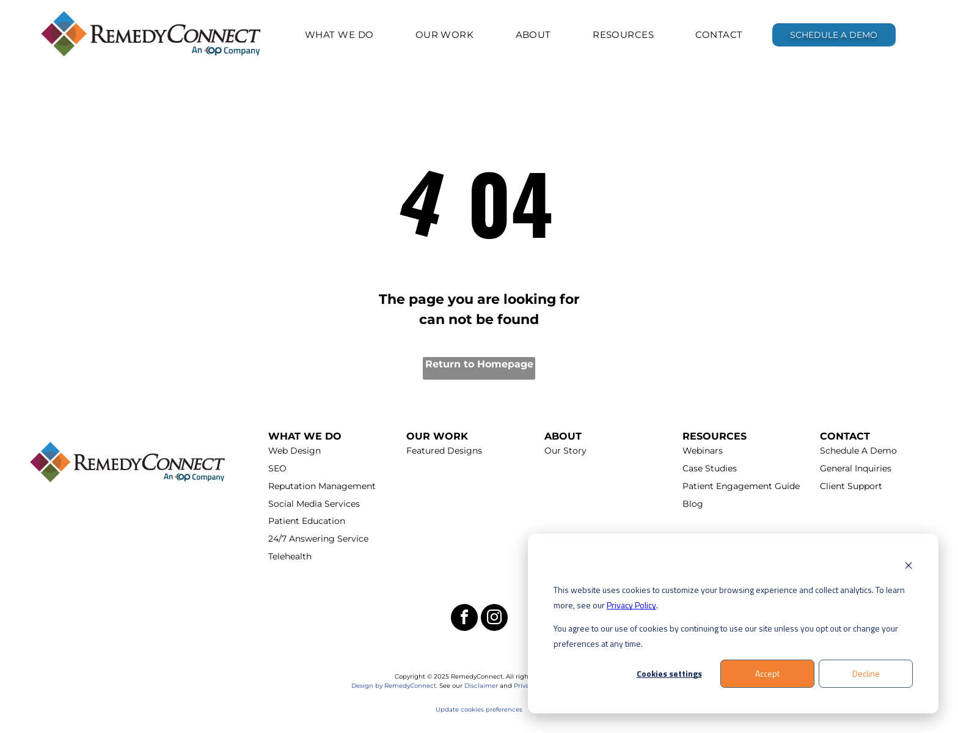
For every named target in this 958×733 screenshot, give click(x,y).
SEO (277, 468)
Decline (866, 673)
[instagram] (494, 619)
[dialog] (733, 624)
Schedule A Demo (858, 450)
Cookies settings (669, 673)
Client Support (851, 486)
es (519, 709)
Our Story (565, 450)
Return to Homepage (479, 364)
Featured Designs (444, 450)
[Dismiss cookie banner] (908, 567)
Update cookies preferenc (476, 709)
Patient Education (306, 520)
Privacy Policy (631, 605)
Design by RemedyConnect (393, 686)
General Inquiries (855, 468)
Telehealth (290, 556)
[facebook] (464, 619)
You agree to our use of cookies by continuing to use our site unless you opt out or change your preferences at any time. (726, 636)
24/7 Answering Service (318, 538)
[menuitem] (339, 35)
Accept (767, 673)
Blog (692, 503)
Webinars (702, 450)
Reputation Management (322, 486)
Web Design (294, 450)
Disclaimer (481, 686)
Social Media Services (314, 503)
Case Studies (709, 468)
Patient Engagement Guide (741, 486)
